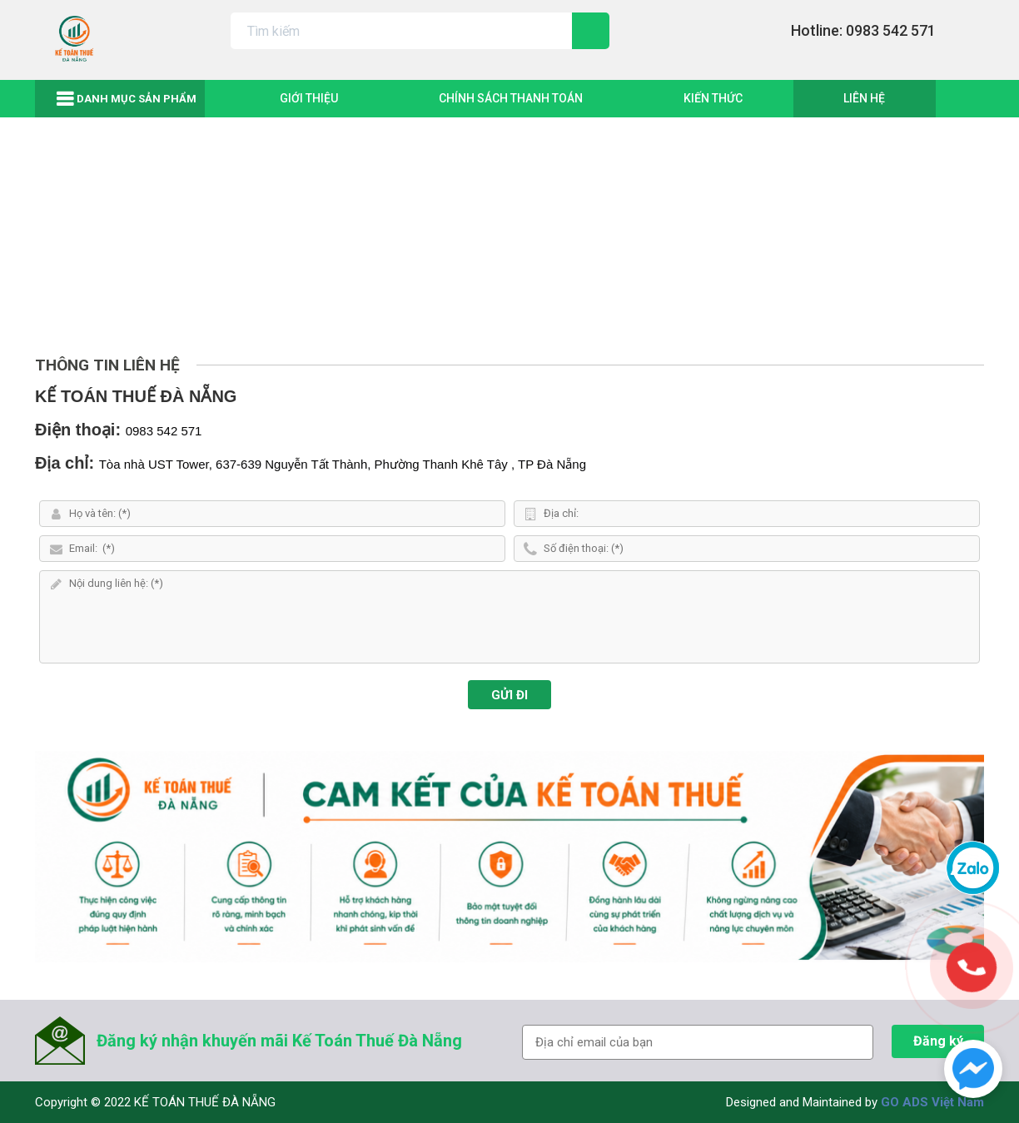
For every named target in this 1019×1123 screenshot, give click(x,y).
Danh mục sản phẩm (136, 98)
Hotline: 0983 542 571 (863, 30)
